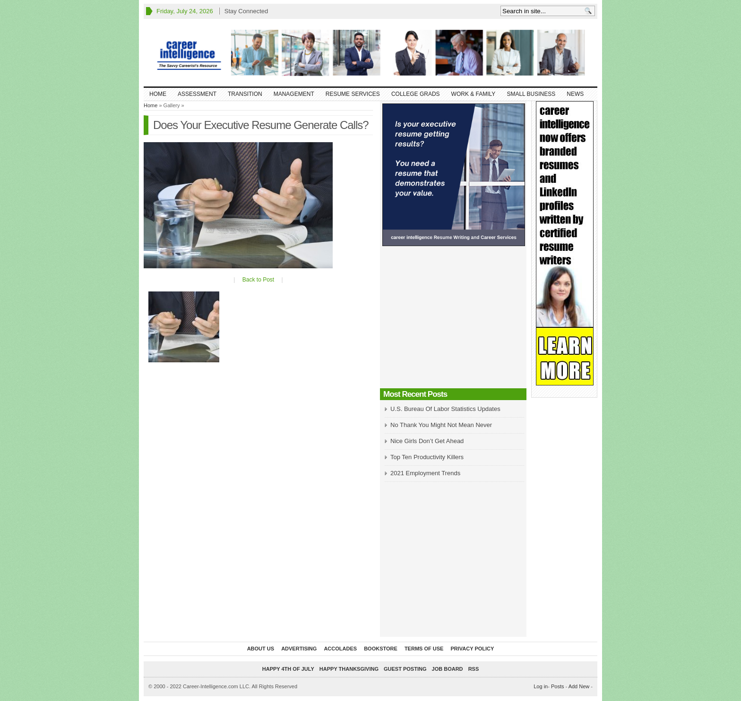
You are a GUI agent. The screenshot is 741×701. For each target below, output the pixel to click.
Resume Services (353, 94)
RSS (473, 669)
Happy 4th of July (288, 669)
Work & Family (473, 94)
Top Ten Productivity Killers (427, 457)
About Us (260, 648)
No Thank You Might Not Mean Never (441, 424)
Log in (541, 686)
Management (294, 94)
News (575, 94)
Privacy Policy (472, 648)
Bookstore (380, 648)
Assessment (197, 94)
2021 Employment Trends (425, 473)
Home (157, 94)
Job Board (447, 669)
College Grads (415, 94)
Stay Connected (246, 11)
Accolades (340, 648)
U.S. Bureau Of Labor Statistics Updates (445, 408)
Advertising (299, 648)
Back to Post (258, 279)
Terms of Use (424, 648)
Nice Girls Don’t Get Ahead (427, 441)
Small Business (531, 94)
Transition (245, 94)
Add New (579, 686)
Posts (557, 686)
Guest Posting (405, 669)
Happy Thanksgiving (349, 669)
